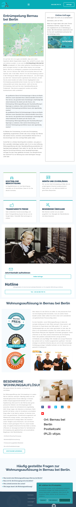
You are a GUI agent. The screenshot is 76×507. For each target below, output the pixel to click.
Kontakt (30, 496)
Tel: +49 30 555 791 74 (38, 256)
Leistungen (31, 485)
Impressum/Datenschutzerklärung (61, 505)
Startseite (31, 479)
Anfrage (69, 4)
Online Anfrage (38, 240)
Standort (30, 489)
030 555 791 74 (56, 4)
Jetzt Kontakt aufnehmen (14, 435)
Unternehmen (31, 482)
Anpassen (43, 500)
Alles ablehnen (53, 500)
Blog (29, 492)
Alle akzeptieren (65, 500)
